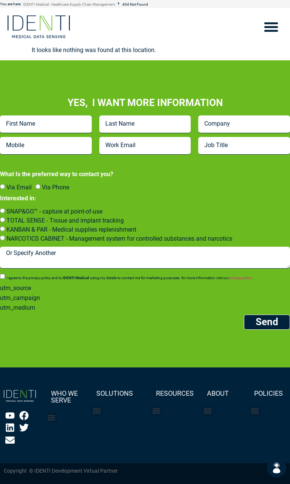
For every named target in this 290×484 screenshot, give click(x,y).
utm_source (15, 288)
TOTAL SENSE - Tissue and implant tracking (65, 220)
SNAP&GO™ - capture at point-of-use (54, 211)
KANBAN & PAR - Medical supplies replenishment (71, 229)
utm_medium (17, 308)
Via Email (19, 187)
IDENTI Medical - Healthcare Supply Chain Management (69, 4)
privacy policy (241, 278)
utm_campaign (20, 298)
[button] (271, 26)
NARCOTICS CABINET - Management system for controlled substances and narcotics (119, 238)
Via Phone (55, 187)
